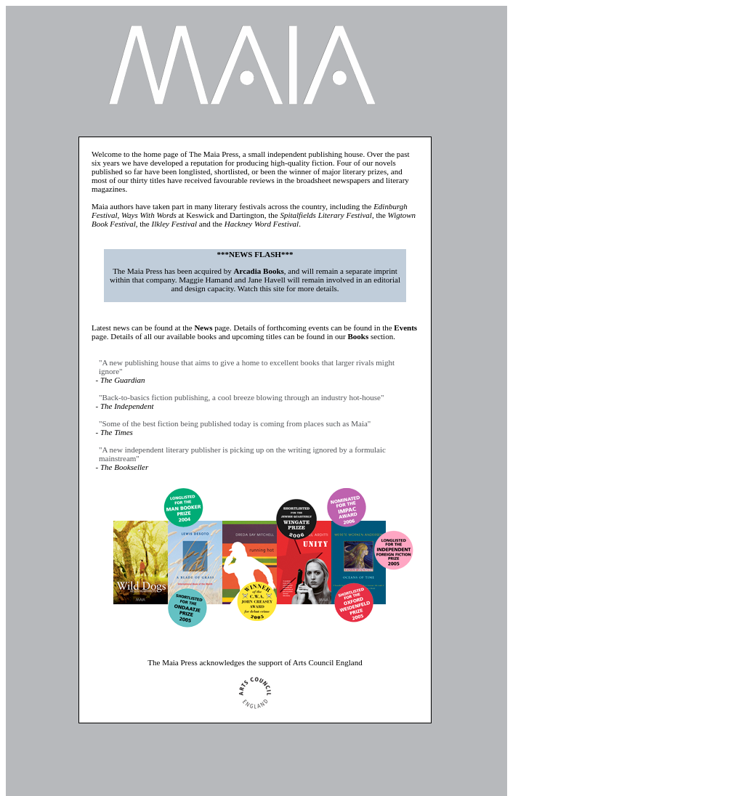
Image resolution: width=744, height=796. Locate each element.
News (203, 327)
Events (405, 327)
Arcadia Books (259, 271)
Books (358, 336)
